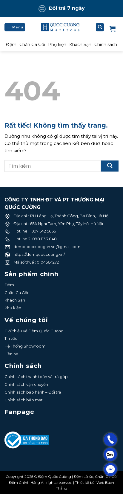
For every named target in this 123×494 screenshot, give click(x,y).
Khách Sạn (80, 44)
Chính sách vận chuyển (26, 384)
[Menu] (14, 27)
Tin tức (10, 338)
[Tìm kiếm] (100, 27)
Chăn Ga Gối (32, 44)
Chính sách (105, 44)
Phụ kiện (57, 44)
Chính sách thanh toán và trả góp (36, 376)
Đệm (11, 44)
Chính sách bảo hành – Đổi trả (32, 392)
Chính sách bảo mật (23, 399)
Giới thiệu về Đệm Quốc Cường (34, 330)
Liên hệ (11, 353)
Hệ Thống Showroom (24, 346)
